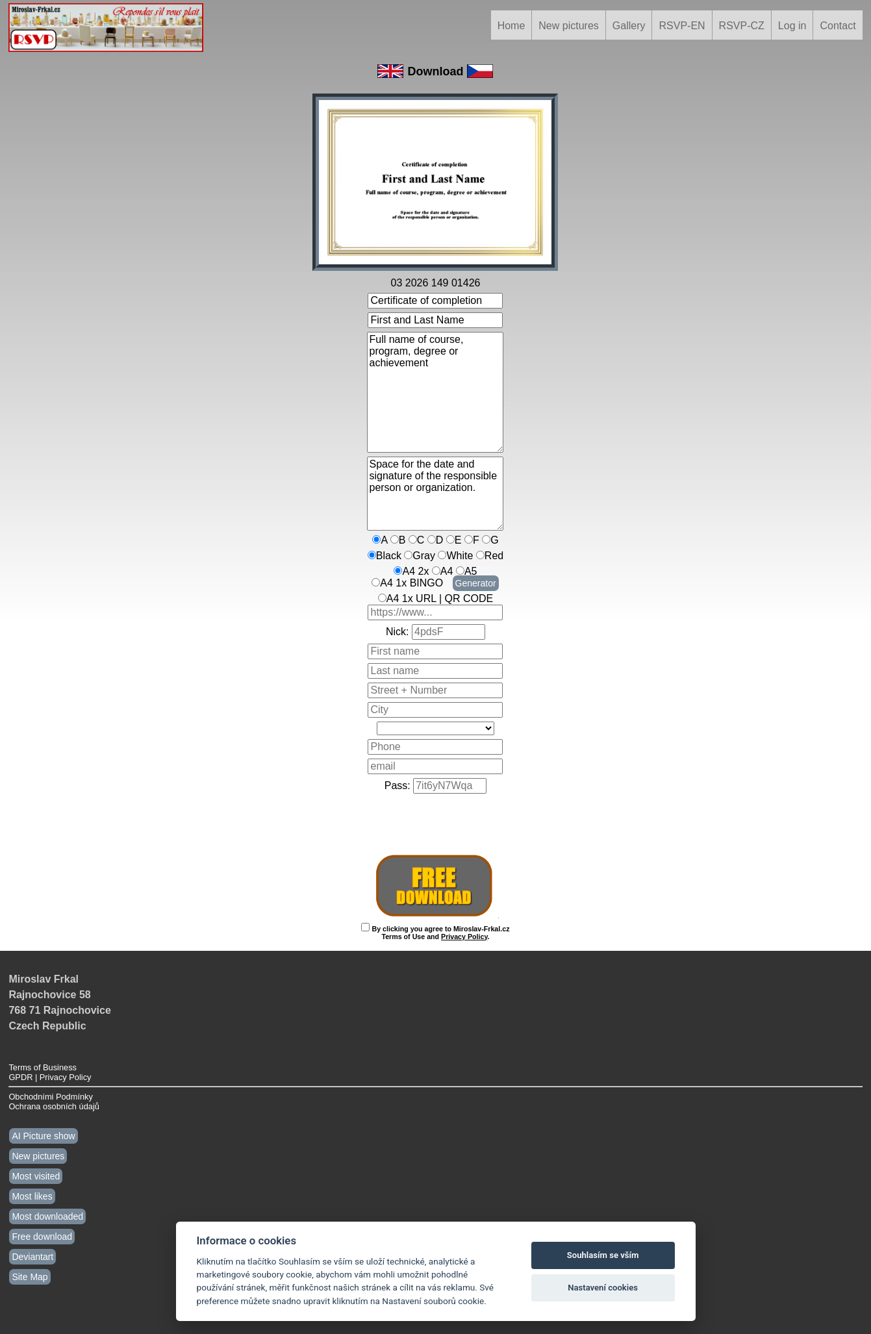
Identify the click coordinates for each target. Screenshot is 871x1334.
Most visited (36, 1176)
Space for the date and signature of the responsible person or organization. (435, 494)
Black (388, 555)
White (459, 555)
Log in (792, 25)
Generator (475, 583)
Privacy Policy (464, 936)
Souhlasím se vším (603, 1255)
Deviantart (32, 1257)
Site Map (29, 1277)
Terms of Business (42, 1067)
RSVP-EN (682, 25)
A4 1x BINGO (411, 582)
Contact (837, 25)
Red (494, 555)
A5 (470, 571)
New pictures (568, 25)
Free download (42, 1236)
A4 (446, 571)
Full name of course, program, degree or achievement (435, 392)
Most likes (32, 1196)
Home (511, 25)
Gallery (629, 25)
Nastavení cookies (603, 1287)
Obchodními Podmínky (50, 1096)
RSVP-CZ (741, 25)
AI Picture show (43, 1136)
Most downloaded (47, 1216)
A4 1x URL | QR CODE (440, 598)
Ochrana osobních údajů (53, 1106)
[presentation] (436, 823)
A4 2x (415, 571)
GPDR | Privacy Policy (49, 1077)
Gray (423, 555)
